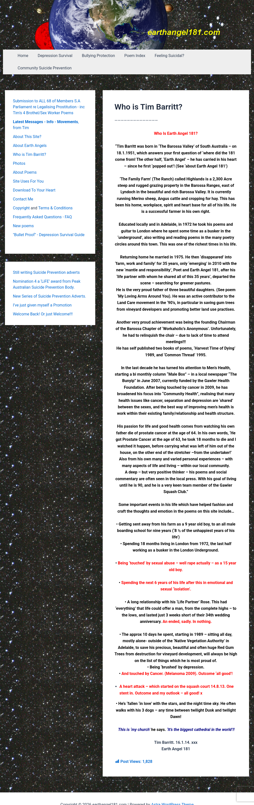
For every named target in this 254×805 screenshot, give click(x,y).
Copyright (21, 195)
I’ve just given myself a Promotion (42, 292)
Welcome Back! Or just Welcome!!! (43, 301)
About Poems (25, 160)
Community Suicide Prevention (215, 55)
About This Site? (27, 124)
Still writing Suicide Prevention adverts (46, 260)
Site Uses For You (28, 169)
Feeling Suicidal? (165, 55)
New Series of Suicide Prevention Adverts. (50, 283)
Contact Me (23, 186)
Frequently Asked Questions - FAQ (42, 204)
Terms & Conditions (55, 195)
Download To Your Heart (34, 177)
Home (25, 55)
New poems (23, 213)
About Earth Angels (30, 133)
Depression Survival (55, 55)
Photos (19, 151)
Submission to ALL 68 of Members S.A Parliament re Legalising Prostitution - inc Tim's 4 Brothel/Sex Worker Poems (49, 94)
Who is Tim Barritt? (29, 142)
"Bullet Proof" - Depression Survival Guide (49, 222)
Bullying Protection (97, 55)
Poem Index (132, 55)
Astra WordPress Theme (172, 792)
